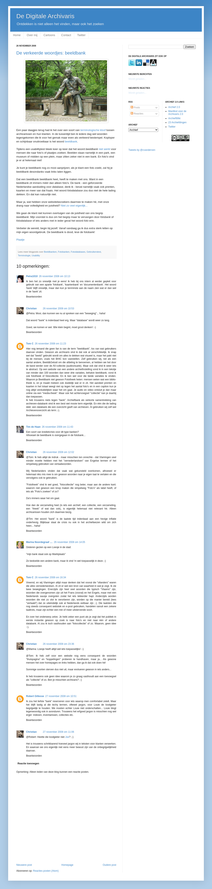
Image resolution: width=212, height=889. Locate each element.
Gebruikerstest (94, 252)
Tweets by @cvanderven (141, 150)
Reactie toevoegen (28, 763)
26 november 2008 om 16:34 (50, 577)
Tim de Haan (33, 426)
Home (17, 35)
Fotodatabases (78, 252)
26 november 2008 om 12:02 (58, 452)
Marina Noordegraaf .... (39, 542)
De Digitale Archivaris (45, 16)
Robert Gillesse (35, 696)
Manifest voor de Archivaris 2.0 (177, 112)
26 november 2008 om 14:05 (69, 542)
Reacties (137, 113)
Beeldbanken (50, 252)
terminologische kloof (93, 130)
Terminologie (24, 255)
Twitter (81, 35)
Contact (66, 35)
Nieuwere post (24, 864)
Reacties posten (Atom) (46, 870)
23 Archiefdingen (177, 122)
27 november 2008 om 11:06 (58, 731)
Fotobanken (64, 252)
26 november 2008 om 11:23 (50, 343)
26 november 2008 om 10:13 (54, 276)
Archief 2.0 (174, 107)
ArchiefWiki (174, 118)
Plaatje (20, 239)
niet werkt (104, 149)
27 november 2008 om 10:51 (60, 696)
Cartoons (49, 35)
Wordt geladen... (137, 79)
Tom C (29, 343)
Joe (67, 737)
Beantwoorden (34, 296)
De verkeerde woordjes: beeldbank (51, 52)
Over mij (32, 35)
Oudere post (109, 864)
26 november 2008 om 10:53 (58, 308)
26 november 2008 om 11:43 (57, 426)
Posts (135, 107)
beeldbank (71, 141)
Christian (31, 308)
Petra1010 (32, 276)
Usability (36, 255)
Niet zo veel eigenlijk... (74, 205)
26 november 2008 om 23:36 (58, 644)
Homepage (67, 864)
